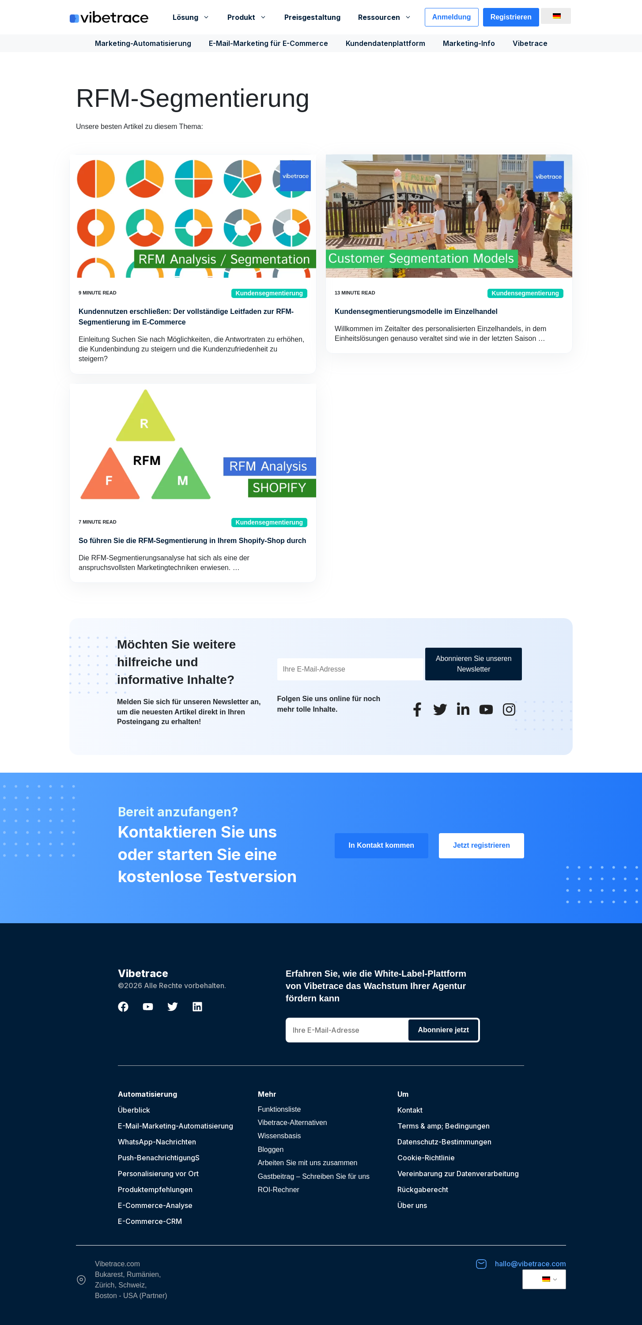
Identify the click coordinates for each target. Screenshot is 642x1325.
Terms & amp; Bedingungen (443, 1125)
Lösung (196, 17)
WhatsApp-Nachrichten (157, 1141)
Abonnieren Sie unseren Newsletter (474, 664)
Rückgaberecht (422, 1189)
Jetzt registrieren (481, 845)
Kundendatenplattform (385, 43)
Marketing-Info (469, 43)
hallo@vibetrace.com (530, 1263)
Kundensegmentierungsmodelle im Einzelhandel (416, 311)
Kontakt (410, 1110)
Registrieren (511, 17)
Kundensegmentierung (269, 293)
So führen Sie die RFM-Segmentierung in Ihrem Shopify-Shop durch (192, 540)
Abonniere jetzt (443, 1030)
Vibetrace (530, 43)
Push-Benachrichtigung (156, 1157)
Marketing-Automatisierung (143, 43)
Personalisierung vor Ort (158, 1173)
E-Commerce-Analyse (155, 1205)
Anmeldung (451, 17)
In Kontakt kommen (381, 845)
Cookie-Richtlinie (426, 1157)
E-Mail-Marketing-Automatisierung (175, 1125)
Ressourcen (389, 17)
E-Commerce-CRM (150, 1221)
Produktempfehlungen (155, 1189)
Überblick (134, 1110)
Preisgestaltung (312, 17)
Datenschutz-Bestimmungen (444, 1141)
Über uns (412, 1205)
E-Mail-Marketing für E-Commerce (268, 43)
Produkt (251, 17)
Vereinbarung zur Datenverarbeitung (458, 1173)
